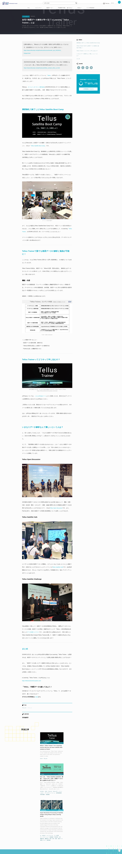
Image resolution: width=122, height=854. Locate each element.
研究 (89, 772)
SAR (40, 831)
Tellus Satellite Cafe (58, 567)
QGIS (55, 761)
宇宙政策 (74, 831)
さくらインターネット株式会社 (37, 87)
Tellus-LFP (64, 761)
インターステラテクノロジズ (86, 831)
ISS (36, 831)
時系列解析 (51, 764)
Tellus (79, 7)
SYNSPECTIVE (48, 831)
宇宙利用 (92, 770)
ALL (29, 7)
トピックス (38, 7)
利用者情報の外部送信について (69, 845)
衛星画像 (84, 774)
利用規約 (48, 845)
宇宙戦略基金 (66, 831)
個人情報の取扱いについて (56, 845)
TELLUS (24, 707)
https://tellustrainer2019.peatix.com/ (32, 680)
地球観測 (87, 770)
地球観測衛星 (67, 762)
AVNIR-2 (80, 769)
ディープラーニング (80, 770)
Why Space (55, 828)
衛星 (92, 772)
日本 (96, 770)
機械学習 (78, 772)
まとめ (78, 58)
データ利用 (92, 769)
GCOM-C (51, 761)
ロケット (57, 831)
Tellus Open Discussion (56, 508)
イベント (29, 707)
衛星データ (49, 7)
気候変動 (56, 764)
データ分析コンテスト (33, 632)
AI (76, 769)
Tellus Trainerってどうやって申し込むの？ (87, 50)
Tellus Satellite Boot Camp (38, 145)
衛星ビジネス (79, 774)
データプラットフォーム (59, 762)
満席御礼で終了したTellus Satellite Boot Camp (88, 42)
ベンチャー (79, 828)
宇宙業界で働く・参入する (65, 7)
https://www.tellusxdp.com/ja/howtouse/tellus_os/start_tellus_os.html (43, 68)
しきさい (51, 762)
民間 (86, 772)
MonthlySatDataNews (67, 828)
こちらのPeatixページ (41, 396)
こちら (36, 696)
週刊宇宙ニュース (29, 828)
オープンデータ (86, 769)
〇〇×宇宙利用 (90, 7)
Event (23, 759)
